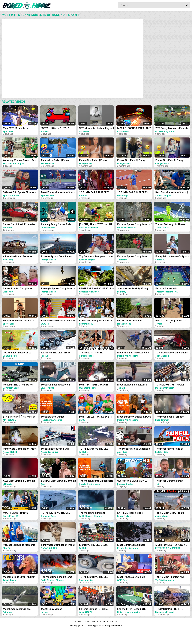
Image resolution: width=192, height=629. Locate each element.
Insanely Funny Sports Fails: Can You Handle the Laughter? (57, 224)
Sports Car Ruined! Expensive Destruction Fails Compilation (19, 224)
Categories (89, 621)
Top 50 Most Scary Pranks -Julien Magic (170, 513)
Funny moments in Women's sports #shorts (18, 321)
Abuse (113, 621)
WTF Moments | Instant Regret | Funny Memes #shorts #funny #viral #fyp (96, 128)
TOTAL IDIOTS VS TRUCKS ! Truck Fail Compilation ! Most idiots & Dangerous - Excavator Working (96, 577)
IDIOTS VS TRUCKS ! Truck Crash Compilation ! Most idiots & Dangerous (58, 353)
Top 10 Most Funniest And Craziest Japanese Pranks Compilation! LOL (169, 577)
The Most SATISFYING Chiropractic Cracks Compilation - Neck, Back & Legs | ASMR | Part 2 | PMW (94, 353)
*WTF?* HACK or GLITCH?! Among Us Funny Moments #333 (56, 128)
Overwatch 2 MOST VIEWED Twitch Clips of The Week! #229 (132, 481)
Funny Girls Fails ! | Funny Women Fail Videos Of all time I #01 (58, 160)
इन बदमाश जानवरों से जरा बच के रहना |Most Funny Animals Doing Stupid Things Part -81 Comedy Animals (20, 417)
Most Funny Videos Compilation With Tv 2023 (55, 609)
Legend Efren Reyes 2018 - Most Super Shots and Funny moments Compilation (133, 609)
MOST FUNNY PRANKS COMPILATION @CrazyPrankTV (20, 513)
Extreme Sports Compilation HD (134, 224)
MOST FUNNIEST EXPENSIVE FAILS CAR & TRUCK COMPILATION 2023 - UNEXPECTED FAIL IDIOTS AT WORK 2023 (171, 545)
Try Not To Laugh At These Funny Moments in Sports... (170, 224)
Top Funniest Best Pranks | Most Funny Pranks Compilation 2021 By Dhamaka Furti (20, 353)
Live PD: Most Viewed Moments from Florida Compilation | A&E (58, 481)
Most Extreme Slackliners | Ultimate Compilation (132, 545)
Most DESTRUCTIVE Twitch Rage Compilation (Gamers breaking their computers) (18, 385)
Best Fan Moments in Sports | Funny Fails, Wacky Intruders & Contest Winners (172, 192)
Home (78, 621)
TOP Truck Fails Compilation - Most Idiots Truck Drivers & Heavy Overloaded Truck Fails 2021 (171, 353)
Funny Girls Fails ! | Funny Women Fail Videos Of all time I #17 (172, 160)
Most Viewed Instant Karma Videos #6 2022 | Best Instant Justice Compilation (133, 385)
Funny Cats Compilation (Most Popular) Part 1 (58, 545)
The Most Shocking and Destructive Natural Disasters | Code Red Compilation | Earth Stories (96, 513)
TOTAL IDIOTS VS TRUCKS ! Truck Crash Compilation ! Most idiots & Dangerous (172, 385)
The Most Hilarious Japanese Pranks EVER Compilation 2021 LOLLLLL (134, 449)
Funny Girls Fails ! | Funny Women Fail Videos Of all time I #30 (134, 160)
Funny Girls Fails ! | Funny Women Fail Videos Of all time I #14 (96, 160)
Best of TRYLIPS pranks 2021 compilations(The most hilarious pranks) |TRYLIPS (171, 321)
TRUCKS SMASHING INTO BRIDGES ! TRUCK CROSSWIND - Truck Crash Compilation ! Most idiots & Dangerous (172, 609)
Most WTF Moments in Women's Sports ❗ (15, 128)
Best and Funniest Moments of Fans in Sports (58, 321)
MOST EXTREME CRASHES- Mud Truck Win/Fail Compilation (94, 385)
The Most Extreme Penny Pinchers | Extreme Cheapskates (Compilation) (170, 481)
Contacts (102, 621)
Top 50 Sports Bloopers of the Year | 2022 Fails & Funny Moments (95, 256)
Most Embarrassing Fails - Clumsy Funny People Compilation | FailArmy (17, 609)
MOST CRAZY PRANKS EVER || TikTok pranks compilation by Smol (95, 417)
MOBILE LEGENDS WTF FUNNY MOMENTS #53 (134, 128)
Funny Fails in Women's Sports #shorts (172, 256)
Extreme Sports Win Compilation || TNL (166, 289)
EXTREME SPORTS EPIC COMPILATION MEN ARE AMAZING (130, 321)
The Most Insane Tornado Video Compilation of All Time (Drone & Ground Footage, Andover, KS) (171, 417)
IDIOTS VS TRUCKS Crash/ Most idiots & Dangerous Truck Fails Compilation (96, 545)
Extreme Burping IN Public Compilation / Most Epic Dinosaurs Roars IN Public (93, 609)
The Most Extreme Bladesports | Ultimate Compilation (96, 481)
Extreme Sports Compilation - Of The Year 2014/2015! (57, 256)
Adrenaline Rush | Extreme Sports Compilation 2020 (17, 256)
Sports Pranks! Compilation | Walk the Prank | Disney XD (18, 289)
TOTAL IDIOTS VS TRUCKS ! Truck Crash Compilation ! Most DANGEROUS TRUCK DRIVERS (96, 449)
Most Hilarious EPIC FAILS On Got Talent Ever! (19, 577)
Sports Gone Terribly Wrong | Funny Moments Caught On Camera (133, 289)
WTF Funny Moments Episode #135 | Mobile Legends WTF (171, 128)
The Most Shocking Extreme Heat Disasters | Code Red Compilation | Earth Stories (56, 577)
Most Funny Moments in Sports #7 (58, 192)
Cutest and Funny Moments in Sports (95, 321)
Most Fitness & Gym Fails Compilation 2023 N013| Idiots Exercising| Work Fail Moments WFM (134, 577)
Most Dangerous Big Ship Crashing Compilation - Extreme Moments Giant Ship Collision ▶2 (57, 449)
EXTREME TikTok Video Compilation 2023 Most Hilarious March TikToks (130, 513)
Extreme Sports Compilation (132, 256)
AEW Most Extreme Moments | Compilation (19, 481)
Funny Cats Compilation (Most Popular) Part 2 (19, 449)
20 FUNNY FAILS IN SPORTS (94, 192)
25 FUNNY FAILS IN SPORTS (132, 192)
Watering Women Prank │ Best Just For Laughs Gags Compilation (19, 160)
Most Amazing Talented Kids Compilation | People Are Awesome (133, 353)
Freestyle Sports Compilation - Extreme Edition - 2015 (58, 289)
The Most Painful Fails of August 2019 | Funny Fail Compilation (169, 449)
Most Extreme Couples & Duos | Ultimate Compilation (134, 417)
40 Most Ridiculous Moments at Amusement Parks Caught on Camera (20, 545)
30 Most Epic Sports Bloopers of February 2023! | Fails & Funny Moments (19, 192)
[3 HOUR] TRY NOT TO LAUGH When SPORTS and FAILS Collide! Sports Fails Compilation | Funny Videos (95, 224)
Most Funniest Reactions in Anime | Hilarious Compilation (57, 385)
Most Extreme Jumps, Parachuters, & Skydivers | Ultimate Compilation (55, 417)
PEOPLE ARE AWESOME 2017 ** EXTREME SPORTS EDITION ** (96, 289)
